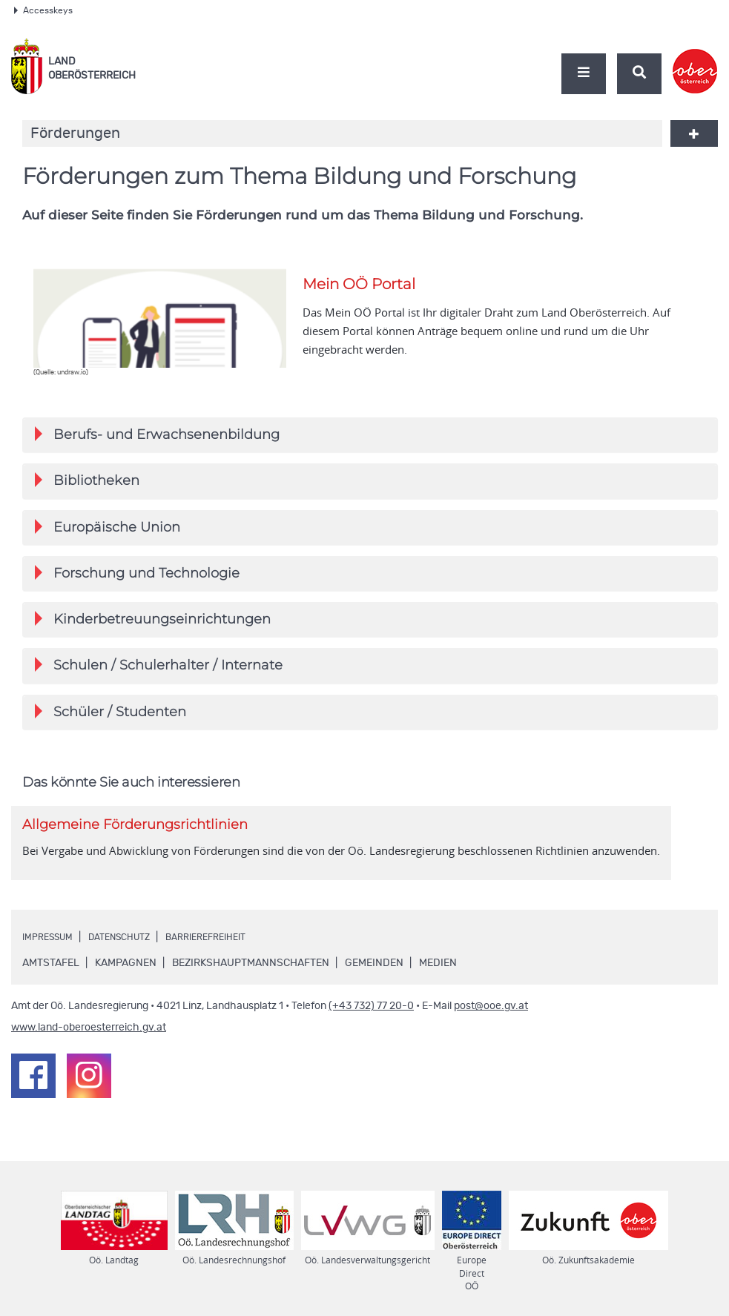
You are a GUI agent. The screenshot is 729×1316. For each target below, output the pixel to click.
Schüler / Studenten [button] (110, 719)
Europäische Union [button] (107, 529)
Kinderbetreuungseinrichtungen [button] (153, 624)
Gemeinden (374, 973)
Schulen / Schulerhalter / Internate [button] (159, 672)
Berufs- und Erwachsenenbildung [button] (157, 434)
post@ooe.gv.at (491, 1016)
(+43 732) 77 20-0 (371, 1016)
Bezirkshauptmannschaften (250, 973)
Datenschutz (133, 947)
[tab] (370, 435)
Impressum (52, 947)
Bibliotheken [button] (87, 482)
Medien (438, 973)
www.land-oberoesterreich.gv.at (88, 1037)
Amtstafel (50, 973)
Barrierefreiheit (231, 947)
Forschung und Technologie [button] (137, 577)
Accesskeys (43, 10)
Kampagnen (125, 973)
